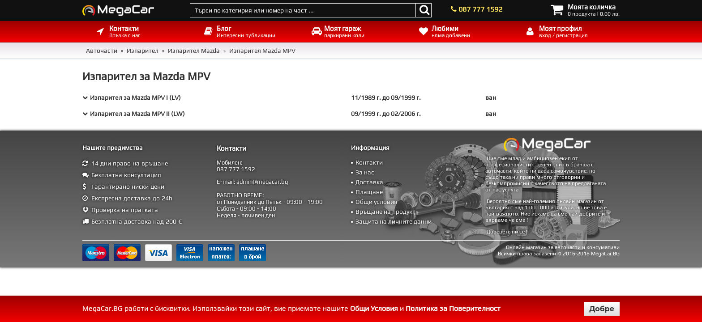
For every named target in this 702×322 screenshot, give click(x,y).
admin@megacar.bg (262, 181)
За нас (364, 172)
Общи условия (376, 201)
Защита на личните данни (393, 221)
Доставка (369, 182)
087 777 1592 (480, 9)
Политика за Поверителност (453, 308)
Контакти (369, 162)
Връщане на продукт (385, 211)
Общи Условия (374, 308)
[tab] (351, 97)
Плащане (369, 191)
